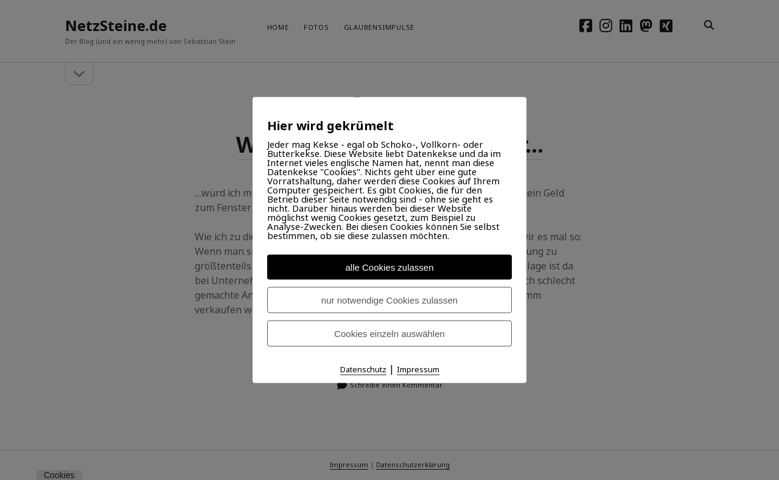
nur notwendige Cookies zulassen (389, 300)
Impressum (418, 369)
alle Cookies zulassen (389, 267)
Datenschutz (363, 369)
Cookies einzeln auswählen (389, 334)
